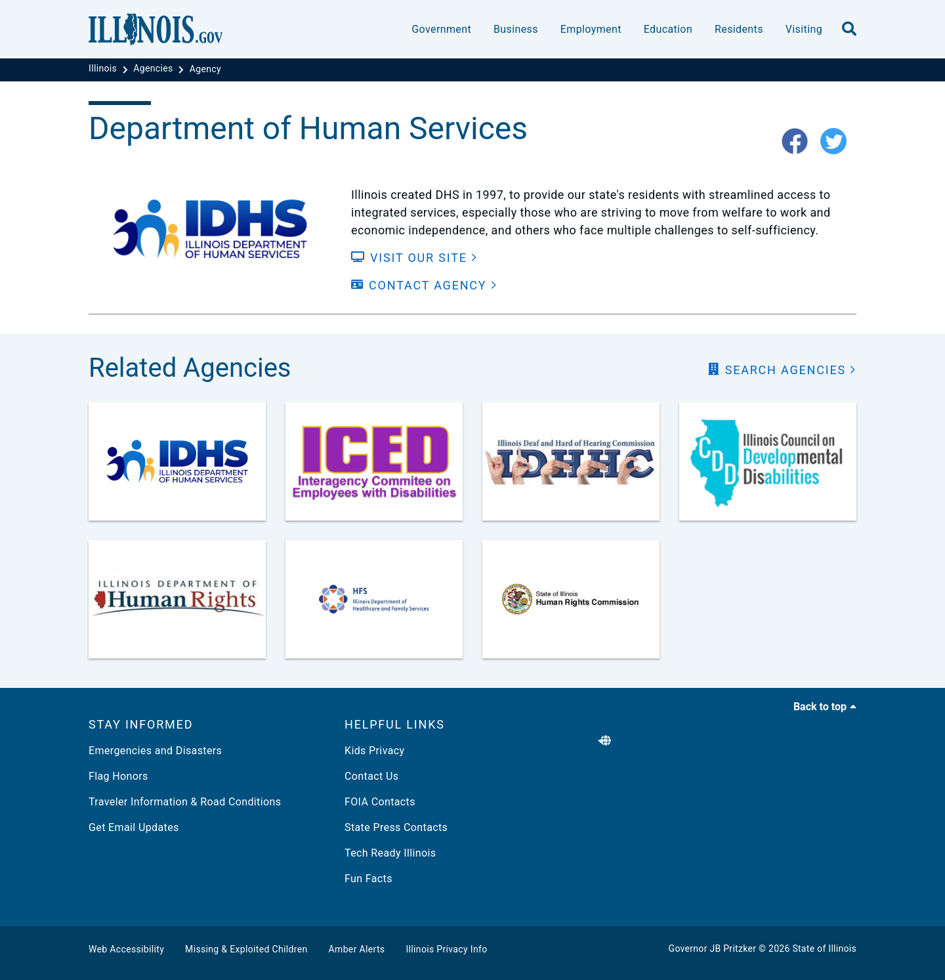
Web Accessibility (126, 949)
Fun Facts (368, 878)
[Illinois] (104, 69)
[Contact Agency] (424, 285)
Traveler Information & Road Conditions (185, 802)
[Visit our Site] (414, 257)
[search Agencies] (782, 370)
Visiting (804, 29)
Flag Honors (118, 776)
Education (668, 29)
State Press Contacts (396, 827)
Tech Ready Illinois (390, 853)
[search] (849, 29)
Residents (739, 29)
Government (441, 29)
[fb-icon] (800, 142)
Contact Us (371, 776)
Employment (590, 29)
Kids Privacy (374, 750)
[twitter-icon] (838, 142)
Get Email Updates (134, 827)
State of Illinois (824, 948)
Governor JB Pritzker (713, 948)
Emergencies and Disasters (155, 750)
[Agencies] (154, 69)
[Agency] (205, 69)
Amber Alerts (357, 949)
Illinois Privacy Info (446, 949)
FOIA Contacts (380, 802)
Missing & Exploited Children (246, 949)
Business (516, 29)
